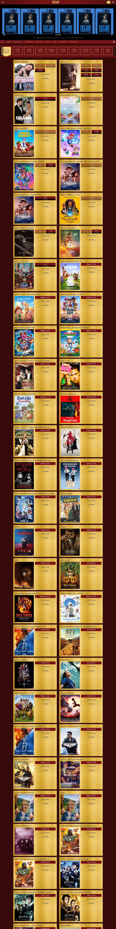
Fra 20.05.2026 (91, 829)
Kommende (39, 42)
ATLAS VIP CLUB (73, 42)
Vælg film (8, 42)
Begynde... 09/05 (45, 330)
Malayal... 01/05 (91, 530)
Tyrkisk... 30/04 (91, 497)
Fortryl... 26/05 (45, 895)
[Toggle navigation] (3, 2)
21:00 (45, 99)
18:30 (97, 70)
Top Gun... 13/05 (91, 729)
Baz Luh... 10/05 (45, 364)
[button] (4, 34)
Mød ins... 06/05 (91, 795)
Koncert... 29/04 (45, 463)
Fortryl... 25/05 (91, 862)
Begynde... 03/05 (91, 297)
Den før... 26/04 (91, 364)
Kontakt (54, 42)
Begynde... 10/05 (91, 330)
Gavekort (47, 42)
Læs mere (58, 34)
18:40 (51, 165)
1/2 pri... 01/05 (91, 696)
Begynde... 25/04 (45, 397)
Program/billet (29, 42)
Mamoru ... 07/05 (91, 596)
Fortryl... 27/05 (91, 895)
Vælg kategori (18, 42)
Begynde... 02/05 (45, 297)
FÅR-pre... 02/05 (45, 696)
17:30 (86, 70)
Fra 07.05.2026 (91, 563)
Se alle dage (45, 74)
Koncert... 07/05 (45, 729)
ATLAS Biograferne (56, 2)
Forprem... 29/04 (91, 430)
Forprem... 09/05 (91, 762)
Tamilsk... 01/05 (45, 563)
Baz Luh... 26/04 (45, 430)
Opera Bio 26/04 (91, 397)
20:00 (40, 70)
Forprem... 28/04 (91, 463)
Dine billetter (62, 42)
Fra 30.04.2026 (45, 497)
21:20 (97, 75)
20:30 (86, 75)
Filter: (2, 42)
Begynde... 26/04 (91, 264)
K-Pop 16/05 (45, 829)
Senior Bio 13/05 (45, 795)
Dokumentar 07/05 (45, 596)
